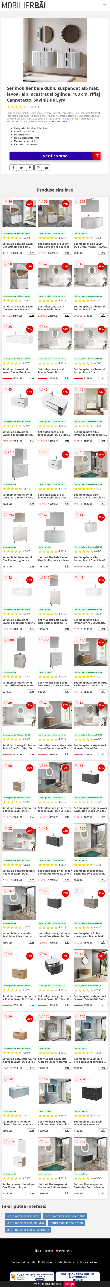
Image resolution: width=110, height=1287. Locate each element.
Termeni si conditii (23, 1262)
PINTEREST (65, 1251)
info (31, 252)
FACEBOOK (44, 1251)
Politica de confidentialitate (56, 1262)
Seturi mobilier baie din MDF (25, 1223)
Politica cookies (87, 1262)
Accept (69, 1284)
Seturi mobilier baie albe (22, 1216)
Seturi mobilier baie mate (67, 1223)
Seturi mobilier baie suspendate (27, 1230)
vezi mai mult (59, 121)
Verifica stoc (71, 156)
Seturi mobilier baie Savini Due (65, 1216)
